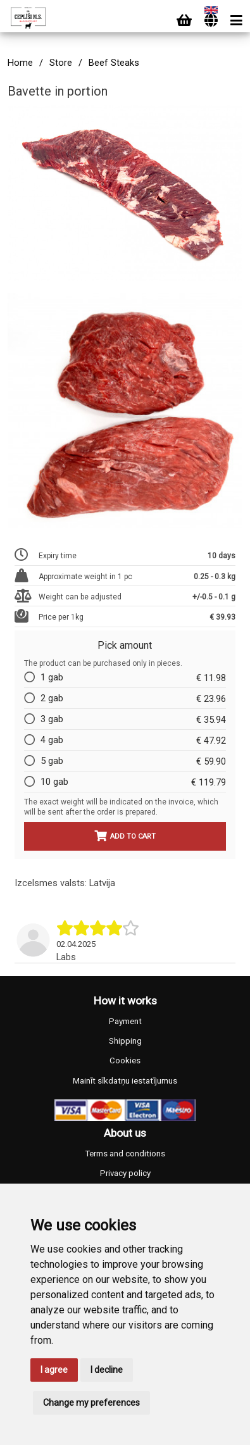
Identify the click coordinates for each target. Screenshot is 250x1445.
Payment (125, 1021)
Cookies (125, 1060)
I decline (107, 1370)
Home (20, 63)
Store (60, 63)
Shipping (125, 1041)
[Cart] (184, 20)
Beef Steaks (114, 63)
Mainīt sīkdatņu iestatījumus (125, 1080)
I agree (54, 1370)
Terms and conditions (125, 1153)
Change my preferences (91, 1403)
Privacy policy (125, 1173)
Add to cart (125, 835)
